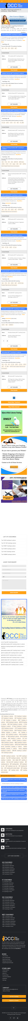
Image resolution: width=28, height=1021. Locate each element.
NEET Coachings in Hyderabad (9, 921)
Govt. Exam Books (6, 957)
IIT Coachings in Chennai (8, 884)
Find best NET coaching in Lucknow (15, 762)
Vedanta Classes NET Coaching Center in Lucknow (13, 657)
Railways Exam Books (7, 961)
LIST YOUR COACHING (14, 856)
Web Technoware (17, 1014)
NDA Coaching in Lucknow (14, 738)
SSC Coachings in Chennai (8, 902)
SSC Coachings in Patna (8, 908)
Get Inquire (14, 67)
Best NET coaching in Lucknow (8, 756)
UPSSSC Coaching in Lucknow (19, 740)
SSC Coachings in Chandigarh (9, 907)
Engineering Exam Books (8, 962)
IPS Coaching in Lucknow (7, 718)
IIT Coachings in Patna (7, 891)
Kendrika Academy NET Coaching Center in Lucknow (14, 650)
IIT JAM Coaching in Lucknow (12, 736)
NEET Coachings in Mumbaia (9, 917)
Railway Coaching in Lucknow (9, 732)
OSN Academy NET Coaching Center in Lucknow (13, 664)
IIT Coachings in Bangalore (8, 888)
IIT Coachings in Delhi (7, 881)
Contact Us (5, 971)
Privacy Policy (5, 975)
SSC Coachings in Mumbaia (8, 900)
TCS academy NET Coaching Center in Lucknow (13, 652)
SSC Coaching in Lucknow (20, 718)
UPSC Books (5, 955)
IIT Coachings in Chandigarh (8, 889)
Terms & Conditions (7, 976)
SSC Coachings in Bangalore (9, 905)
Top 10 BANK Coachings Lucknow (8, 554)
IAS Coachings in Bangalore (8, 870)
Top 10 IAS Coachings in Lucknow (8, 540)
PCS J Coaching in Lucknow (7, 744)
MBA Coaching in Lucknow (20, 742)
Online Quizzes (6, 969)
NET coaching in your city (11, 766)
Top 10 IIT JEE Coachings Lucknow (8, 543)
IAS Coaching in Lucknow (7, 716)
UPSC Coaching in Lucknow (7, 728)
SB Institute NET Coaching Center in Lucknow (12, 659)
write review (13, 203)
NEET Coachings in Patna (8, 926)
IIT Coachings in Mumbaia (8, 883)
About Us (5, 973)
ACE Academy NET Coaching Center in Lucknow (13, 662)
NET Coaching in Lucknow (11, 734)
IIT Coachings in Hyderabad (8, 886)
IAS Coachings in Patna (7, 874)
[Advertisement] (14, 519)
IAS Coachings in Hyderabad (9, 869)
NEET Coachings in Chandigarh (9, 924)
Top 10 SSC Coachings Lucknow (8, 551)
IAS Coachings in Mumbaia (8, 865)
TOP (13, 1007)
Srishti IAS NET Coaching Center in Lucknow (12, 655)
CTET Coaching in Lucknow (20, 728)
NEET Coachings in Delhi (8, 916)
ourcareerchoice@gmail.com (12, 989)
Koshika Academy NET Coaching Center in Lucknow (14, 644)
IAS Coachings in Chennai (8, 867)
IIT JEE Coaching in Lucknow (9, 720)
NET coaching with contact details (12, 768)
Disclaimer (5, 978)
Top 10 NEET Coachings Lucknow (8, 545)
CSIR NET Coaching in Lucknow (19, 750)
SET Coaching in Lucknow (7, 752)
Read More (23, 32)
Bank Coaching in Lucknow (20, 730)
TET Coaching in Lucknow (7, 730)
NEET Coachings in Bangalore (9, 922)
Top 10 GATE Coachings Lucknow (8, 548)
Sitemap (4, 980)
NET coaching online (14, 764)
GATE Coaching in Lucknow (12, 722)
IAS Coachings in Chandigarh (9, 872)
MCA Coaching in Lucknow (7, 742)
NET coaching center (14, 770)
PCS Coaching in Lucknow (20, 716)
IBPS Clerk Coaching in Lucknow (15, 724)
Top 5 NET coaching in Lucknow (13, 758)
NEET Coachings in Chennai (8, 919)
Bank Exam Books (6, 959)
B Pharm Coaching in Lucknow (19, 726)
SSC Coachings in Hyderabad (9, 903)
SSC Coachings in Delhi (7, 898)
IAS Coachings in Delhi (7, 863)
